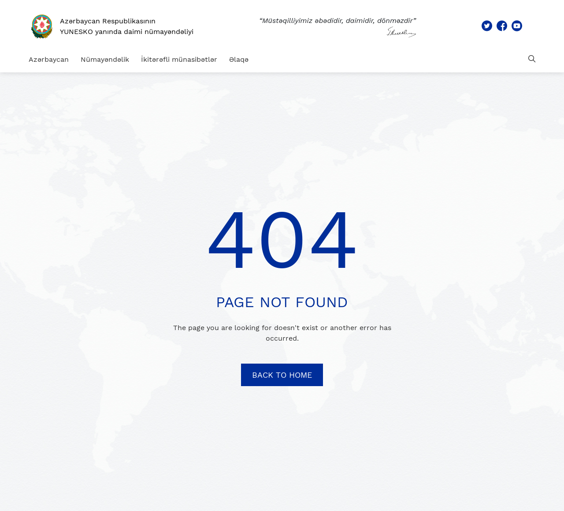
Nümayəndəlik (105, 59)
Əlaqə (239, 59)
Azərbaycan (49, 59)
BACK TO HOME (282, 374)
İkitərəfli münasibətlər (179, 59)
